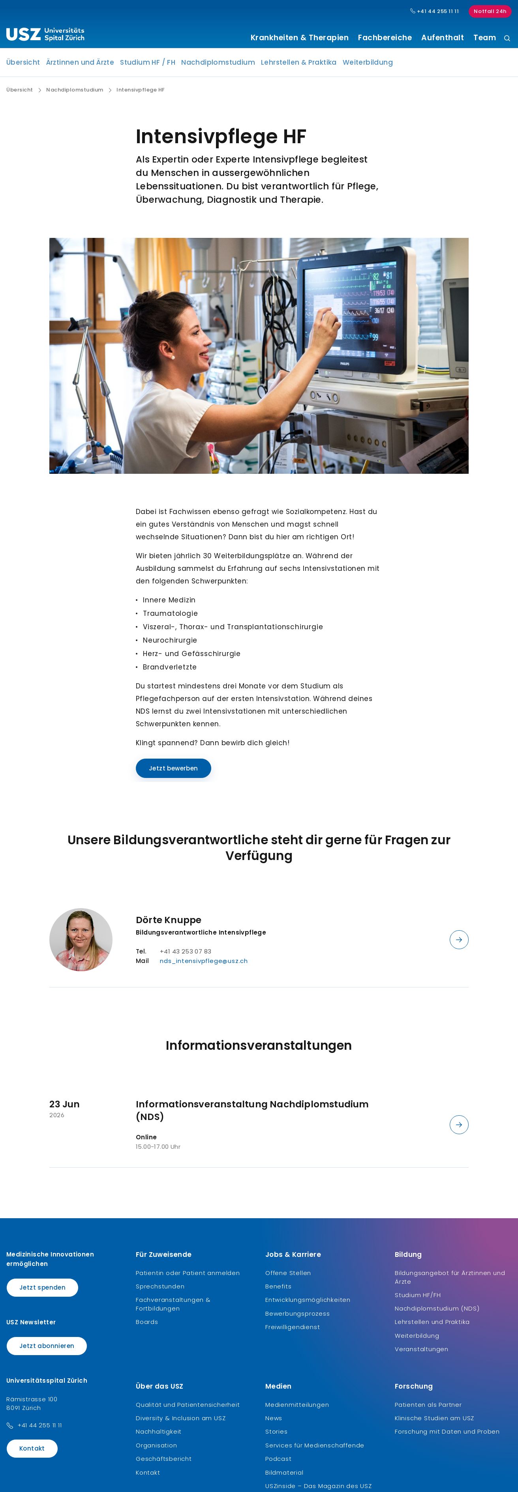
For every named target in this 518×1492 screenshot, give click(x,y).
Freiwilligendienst (292, 1330)
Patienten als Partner (428, 1407)
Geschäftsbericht (164, 1462)
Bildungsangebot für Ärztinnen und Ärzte (450, 1279)
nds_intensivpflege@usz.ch (204, 963)
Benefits (278, 1289)
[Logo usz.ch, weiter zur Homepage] (45, 35)
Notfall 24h (490, 11)
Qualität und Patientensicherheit (188, 1407)
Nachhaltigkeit (159, 1434)
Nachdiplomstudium (218, 65)
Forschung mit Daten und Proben (447, 1434)
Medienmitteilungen (297, 1407)
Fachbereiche (385, 38)
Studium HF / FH (147, 65)
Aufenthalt (442, 38)
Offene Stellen (288, 1275)
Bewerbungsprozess (297, 1317)
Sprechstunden (160, 1289)
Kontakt (32, 1451)
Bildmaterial (284, 1475)
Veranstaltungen (422, 1352)
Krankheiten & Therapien (300, 38)
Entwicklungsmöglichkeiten (308, 1303)
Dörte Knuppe (168, 922)
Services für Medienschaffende (314, 1448)
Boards (147, 1325)
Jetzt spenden (42, 1290)
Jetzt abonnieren (46, 1349)
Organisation (156, 1448)
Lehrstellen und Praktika (432, 1325)
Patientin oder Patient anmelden (188, 1275)
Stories (276, 1434)
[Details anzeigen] (459, 942)
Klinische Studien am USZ (434, 1421)
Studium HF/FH (418, 1298)
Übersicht (23, 65)
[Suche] (507, 39)
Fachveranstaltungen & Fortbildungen (173, 1307)
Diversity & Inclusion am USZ (180, 1421)
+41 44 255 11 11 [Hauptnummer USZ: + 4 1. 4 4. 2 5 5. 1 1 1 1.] (434, 11)
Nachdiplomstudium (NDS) (437, 1311)
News (273, 1421)
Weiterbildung (368, 65)
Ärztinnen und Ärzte (80, 65)
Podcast (278, 1462)
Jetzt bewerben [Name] (173, 771)
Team (484, 38)
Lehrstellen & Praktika (299, 65)
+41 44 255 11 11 (39, 1428)
